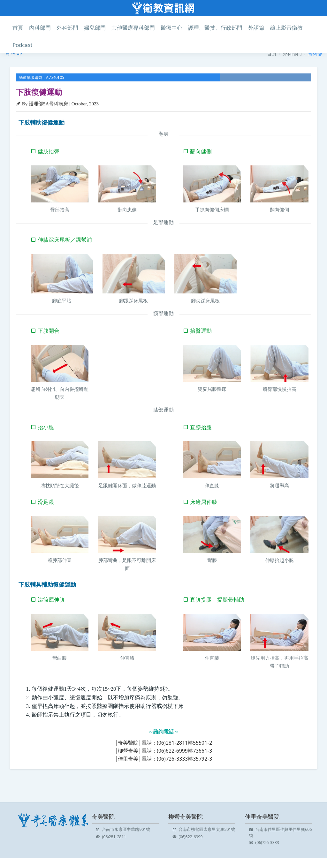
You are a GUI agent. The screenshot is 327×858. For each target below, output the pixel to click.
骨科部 (315, 53)
